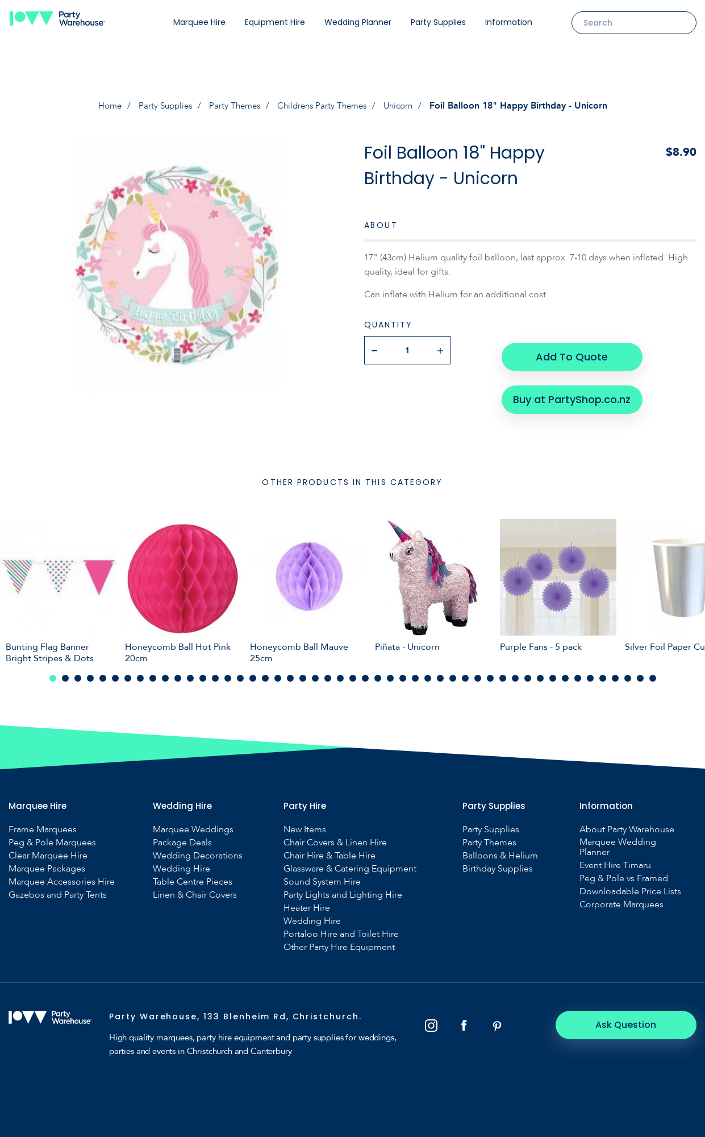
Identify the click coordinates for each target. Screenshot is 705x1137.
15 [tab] (227, 672)
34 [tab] (465, 672)
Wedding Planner (357, 22)
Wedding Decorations (198, 849)
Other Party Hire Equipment (339, 941)
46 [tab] (615, 672)
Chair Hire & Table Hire (329, 849)
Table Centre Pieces (192, 875)
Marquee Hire (199, 22)
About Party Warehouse (626, 823)
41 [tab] (552, 672)
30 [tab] (415, 672)
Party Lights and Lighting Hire (342, 888)
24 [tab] (340, 672)
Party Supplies (438, 22)
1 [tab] (52, 672)
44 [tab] (590, 672)
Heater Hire (306, 902)
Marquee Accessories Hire (62, 875)
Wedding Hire (181, 862)
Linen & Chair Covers (195, 888)
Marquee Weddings (193, 823)
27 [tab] (377, 672)
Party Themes (233, 105)
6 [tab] (115, 672)
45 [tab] (602, 672)
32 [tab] (440, 672)
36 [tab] (490, 672)
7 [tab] (127, 672)
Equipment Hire (275, 22)
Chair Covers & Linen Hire (335, 836)
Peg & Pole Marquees (52, 836)
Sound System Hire (322, 875)
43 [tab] (577, 672)
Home (102, 105)
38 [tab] (515, 672)
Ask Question (634, 1018)
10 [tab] (165, 672)
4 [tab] (90, 672)
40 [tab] (540, 672)
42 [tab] (565, 672)
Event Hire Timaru (615, 859)
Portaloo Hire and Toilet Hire (341, 928)
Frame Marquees (43, 823)
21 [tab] (302, 672)
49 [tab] (652, 672)
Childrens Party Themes (324, 105)
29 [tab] (402, 672)
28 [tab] (390, 672)
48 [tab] (640, 672)
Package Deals (182, 836)
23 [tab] (327, 672)
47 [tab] (627, 672)
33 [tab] (452, 672)
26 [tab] (365, 672)
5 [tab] (102, 672)
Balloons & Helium (500, 849)
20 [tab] (290, 672)
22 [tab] (315, 672)
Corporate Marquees (621, 898)
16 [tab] (240, 672)
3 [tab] (77, 672)
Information (508, 22)
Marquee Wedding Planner (617, 841)
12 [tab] (190, 672)
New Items (304, 823)
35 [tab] (477, 672)
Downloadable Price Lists (630, 885)
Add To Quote (571, 350)
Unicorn (405, 105)
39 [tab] (527, 672)
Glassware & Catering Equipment (349, 862)
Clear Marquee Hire (48, 849)
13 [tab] (202, 672)
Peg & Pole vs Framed (623, 872)
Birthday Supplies (497, 862)
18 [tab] (265, 672)
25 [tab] (352, 672)
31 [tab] (427, 672)
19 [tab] (277, 672)
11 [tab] (177, 672)
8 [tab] (140, 672)
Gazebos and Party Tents (58, 888)
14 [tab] (215, 672)
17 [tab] (252, 672)
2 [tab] (65, 672)
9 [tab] (152, 672)
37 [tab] (502, 672)
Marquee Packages (47, 862)
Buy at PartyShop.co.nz (570, 386)
